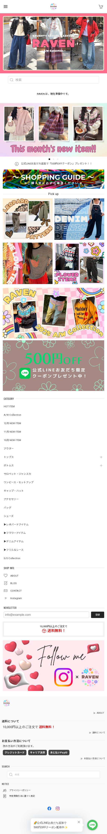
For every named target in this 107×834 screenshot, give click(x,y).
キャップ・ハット (14, 490)
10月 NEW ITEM (12, 440)
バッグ (7, 507)
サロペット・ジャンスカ (17, 473)
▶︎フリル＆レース (13, 549)
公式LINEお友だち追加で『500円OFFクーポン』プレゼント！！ (53, 163)
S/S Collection (12, 558)
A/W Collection (12, 414)
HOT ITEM (9, 406)
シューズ (9, 516)
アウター (9, 448)
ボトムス (9, 465)
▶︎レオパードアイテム (16, 524)
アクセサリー (11, 499)
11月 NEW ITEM (12, 431)
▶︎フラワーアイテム (15, 533)
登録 (97, 615)
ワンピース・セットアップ (19, 482)
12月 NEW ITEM (12, 423)
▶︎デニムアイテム (13, 541)
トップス (9, 457)
